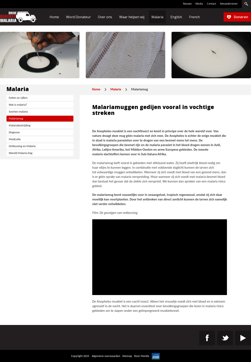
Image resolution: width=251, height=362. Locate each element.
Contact (211, 3)
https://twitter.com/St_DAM (225, 338)
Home (96, 89)
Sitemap (127, 356)
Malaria (115, 89)
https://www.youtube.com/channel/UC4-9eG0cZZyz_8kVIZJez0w (243, 338)
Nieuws (187, 3)
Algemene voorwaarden (106, 356)
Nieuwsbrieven (229, 3)
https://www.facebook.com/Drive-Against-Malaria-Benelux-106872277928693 (207, 338)
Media (199, 3)
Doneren (241, 17)
